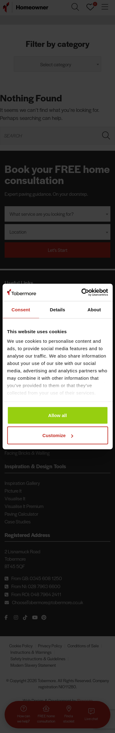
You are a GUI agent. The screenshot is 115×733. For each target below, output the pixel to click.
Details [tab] (57, 309)
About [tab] (94, 309)
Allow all (57, 415)
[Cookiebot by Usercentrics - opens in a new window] (82, 293)
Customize (57, 435)
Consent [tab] (20, 309)
